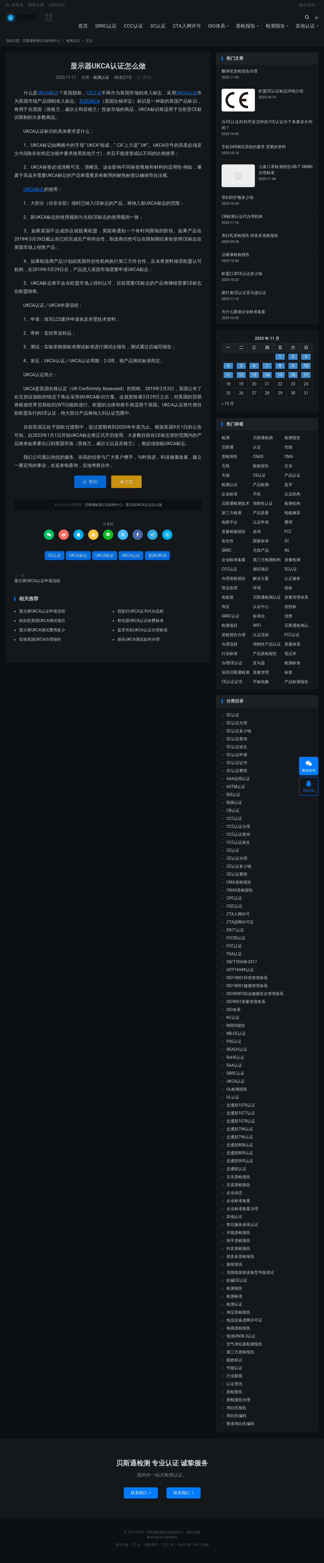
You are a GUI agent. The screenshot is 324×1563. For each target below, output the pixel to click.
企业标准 (230, 498)
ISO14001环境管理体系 (247, 982)
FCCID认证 (235, 942)
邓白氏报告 (236, 1412)
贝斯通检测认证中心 (298, 630)
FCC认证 (292, 639)
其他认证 (305, 28)
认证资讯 (234, 1388)
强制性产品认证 (267, 648)
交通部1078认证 (240, 1125)
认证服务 (292, 583)
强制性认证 (263, 508)
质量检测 (292, 564)
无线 (226, 470)
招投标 (290, 611)
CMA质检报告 (238, 886)
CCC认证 (133, 28)
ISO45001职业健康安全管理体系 (255, 998)
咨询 (257, 536)
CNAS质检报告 (239, 894)
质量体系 (292, 648)
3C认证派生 (236, 751)
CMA (288, 461)
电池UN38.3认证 (240, 1340)
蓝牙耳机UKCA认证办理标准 (142, 634)
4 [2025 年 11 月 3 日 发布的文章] (228, 370)
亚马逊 (259, 667)
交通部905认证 (239, 1165)
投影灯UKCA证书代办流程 (140, 615)
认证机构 (292, 498)
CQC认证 (234, 910)
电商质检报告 (238, 1332)
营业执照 (230, 592)
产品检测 (261, 489)
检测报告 (275, 28)
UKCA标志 (33, 193)
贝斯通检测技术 (235, 508)
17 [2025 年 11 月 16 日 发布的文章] (306, 379)
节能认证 (234, 1372)
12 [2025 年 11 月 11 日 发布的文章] (241, 379)
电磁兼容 (292, 517)
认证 (257, 451)
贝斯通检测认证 (267, 601)
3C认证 (158, 28)
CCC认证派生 (238, 846)
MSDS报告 (235, 1029)
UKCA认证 (186, 97)
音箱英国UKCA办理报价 (40, 643)
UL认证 (232, 1101)
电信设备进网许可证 (244, 1324)
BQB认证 (234, 807)
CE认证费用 (236, 878)
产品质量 (261, 517)
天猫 (226, 479)
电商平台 (230, 526)
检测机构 (292, 508)
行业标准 (230, 658)
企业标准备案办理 (242, 1213)
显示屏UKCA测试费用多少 (42, 634)
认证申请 (261, 526)
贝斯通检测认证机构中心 (22, 20)
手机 (257, 498)
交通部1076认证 (240, 1109)
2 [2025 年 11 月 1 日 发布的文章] (293, 361)
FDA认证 (234, 958)
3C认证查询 (236, 743)
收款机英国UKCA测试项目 (42, 625)
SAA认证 (234, 1069)
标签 (288, 677)
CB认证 (233, 814)
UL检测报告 (236, 1093)
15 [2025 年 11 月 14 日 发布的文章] (280, 379)
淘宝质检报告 (238, 1316)
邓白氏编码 (236, 1420)
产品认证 (292, 479)
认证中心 (261, 611)
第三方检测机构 (267, 564)
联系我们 (141, 1497)
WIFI (257, 630)
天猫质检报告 (238, 1237)
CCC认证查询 (238, 838)
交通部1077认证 (240, 1117)
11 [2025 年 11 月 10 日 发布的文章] (228, 379)
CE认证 (94, 97)
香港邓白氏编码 (240, 1428)
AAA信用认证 (238, 783)
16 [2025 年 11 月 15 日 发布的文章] (293, 379)
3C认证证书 (236, 767)
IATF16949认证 (240, 974)
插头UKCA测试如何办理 (138, 643)
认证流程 (261, 639)
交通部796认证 (239, 1141)
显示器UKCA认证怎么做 (108, 71)
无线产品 (261, 555)
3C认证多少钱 (238, 735)
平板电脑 (261, 686)
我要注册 (36, 7)
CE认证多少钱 (238, 870)
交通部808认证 (239, 1149)
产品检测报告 (296, 686)
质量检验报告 (233, 536)
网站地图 (193, 1537)
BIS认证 (233, 799)
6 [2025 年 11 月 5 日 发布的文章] (254, 370)
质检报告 (245, 28)
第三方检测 (232, 517)
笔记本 (290, 658)
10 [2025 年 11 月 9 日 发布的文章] (306, 370)
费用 (288, 526)
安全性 (228, 545)
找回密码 (57, 7)
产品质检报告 (265, 658)
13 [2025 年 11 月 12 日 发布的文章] (254, 379)
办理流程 (230, 648)
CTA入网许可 (187, 28)
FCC (288, 536)
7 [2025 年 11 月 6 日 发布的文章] (267, 370)
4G (286, 555)
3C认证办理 (236, 727)
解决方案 (261, 583)
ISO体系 (216, 28)
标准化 (259, 620)
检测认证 (73, 45)
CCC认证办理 (238, 830)
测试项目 (261, 573)
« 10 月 (228, 408)
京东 (288, 470)
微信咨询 (307, 7)
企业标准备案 (233, 564)
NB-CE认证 (236, 1037)
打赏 (126, 486)
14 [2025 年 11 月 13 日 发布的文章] (267, 379)
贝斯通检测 (263, 442)
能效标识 (234, 1364)
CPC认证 (234, 902)
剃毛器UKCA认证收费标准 (140, 625)
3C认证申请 (236, 759)
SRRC (227, 555)
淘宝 (226, 611)
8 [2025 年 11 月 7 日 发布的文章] (280, 370)
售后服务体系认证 (242, 1229)
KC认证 (233, 1022)
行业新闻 (234, 1380)
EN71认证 (235, 934)
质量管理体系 (296, 601)
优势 (288, 620)
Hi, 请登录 (14, 7)
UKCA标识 (48, 97)
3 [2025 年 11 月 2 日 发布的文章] (306, 361)
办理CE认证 (232, 667)
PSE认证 (234, 1045)
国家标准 (261, 545)
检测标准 (292, 667)
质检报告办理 (233, 639)
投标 (288, 592)
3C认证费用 (236, 775)
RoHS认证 (235, 1061)
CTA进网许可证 (240, 926)
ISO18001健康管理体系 (247, 990)
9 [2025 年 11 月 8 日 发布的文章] (293, 370)
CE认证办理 (236, 862)
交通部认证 (236, 1173)
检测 (226, 442)
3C (286, 545)
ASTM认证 (235, 791)
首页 (83, 28)
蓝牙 (288, 489)
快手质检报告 (238, 1244)
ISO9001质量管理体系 (245, 1006)
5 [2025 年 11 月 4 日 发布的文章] (241, 370)
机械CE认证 (236, 1284)
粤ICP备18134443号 (162, 1542)
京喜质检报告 (238, 1189)
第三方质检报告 (240, 1356)
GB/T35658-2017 (241, 966)
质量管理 (261, 677)
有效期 (228, 601)
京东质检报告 (238, 1181)
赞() (144, 81)
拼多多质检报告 (240, 1260)
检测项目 (230, 630)
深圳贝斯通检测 (235, 677)
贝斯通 (228, 451)
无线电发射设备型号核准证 (250, 1276)
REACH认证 (236, 1053)
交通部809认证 (239, 1157)
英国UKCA (89, 105)
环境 (257, 592)
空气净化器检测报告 (244, 1348)
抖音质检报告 (238, 1252)
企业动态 (234, 1197)
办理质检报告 (233, 583)
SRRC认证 (106, 28)
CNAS (258, 461)
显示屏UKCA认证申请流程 (37, 585)
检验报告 (261, 470)
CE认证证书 (232, 686)
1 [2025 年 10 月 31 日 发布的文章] (280, 361)
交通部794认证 (239, 1133)
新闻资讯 (234, 1268)
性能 (288, 451)
